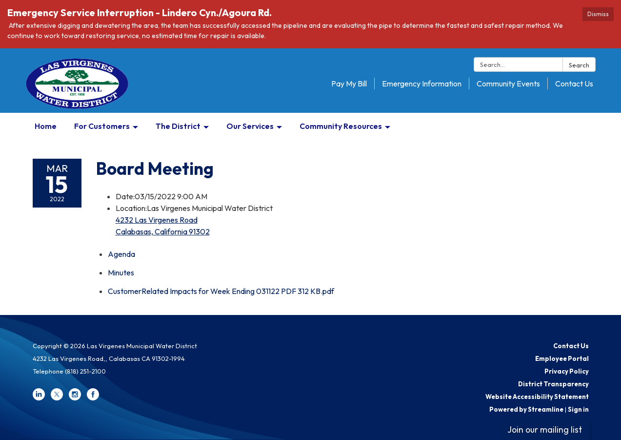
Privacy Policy (566, 371)
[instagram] (75, 398)
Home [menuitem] (46, 126)
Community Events (508, 83)
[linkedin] (39, 398)
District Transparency (553, 384)
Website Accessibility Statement (537, 396)
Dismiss (598, 14)
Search (579, 65)
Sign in (578, 409)
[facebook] (93, 398)
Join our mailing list (544, 429)
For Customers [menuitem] (102, 126)
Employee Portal (562, 358)
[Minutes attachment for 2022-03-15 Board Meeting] (121, 272)
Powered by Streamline (526, 409)
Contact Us (574, 83)
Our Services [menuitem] (250, 126)
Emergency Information (421, 83)
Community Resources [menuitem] (341, 126)
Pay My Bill (349, 83)
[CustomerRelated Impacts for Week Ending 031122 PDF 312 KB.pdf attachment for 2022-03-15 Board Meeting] (221, 291)
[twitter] (57, 398)
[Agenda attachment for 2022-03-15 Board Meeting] (121, 254)
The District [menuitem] (178, 126)
